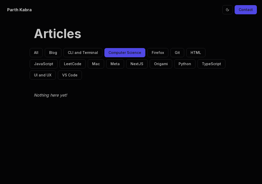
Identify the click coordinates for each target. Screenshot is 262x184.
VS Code (70, 75)
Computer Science (124, 52)
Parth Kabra (19, 9)
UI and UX (42, 75)
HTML (196, 52)
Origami (161, 64)
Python (185, 64)
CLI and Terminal (83, 52)
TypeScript (211, 64)
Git (177, 52)
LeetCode (72, 64)
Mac (96, 64)
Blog (53, 52)
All (36, 52)
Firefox (158, 52)
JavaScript (43, 64)
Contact (246, 9)
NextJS (136, 64)
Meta (115, 64)
